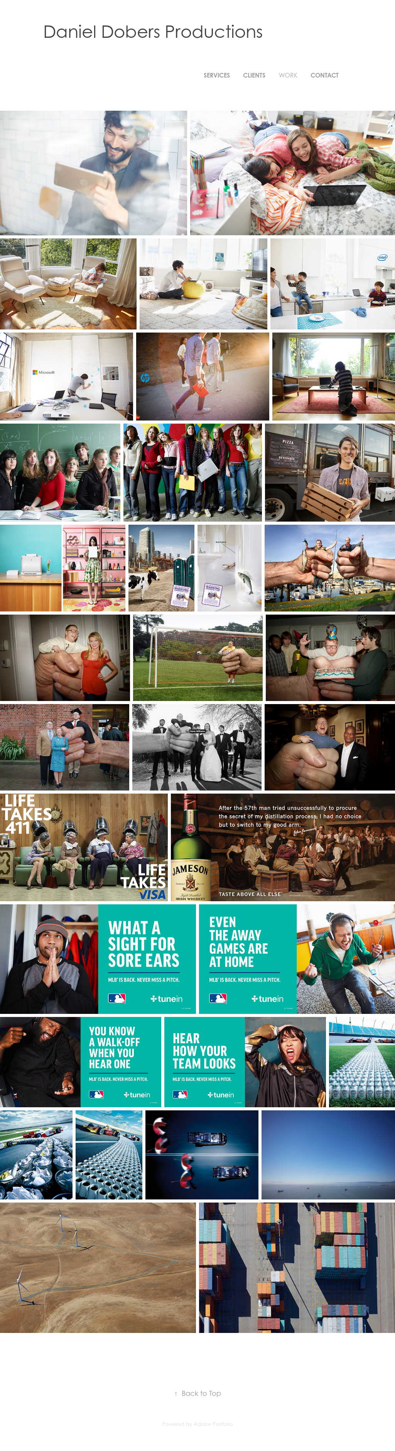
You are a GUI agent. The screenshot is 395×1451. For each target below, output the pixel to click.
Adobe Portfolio (213, 1424)
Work (288, 75)
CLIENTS (254, 75)
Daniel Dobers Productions (153, 31)
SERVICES (217, 75)
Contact (325, 75)
